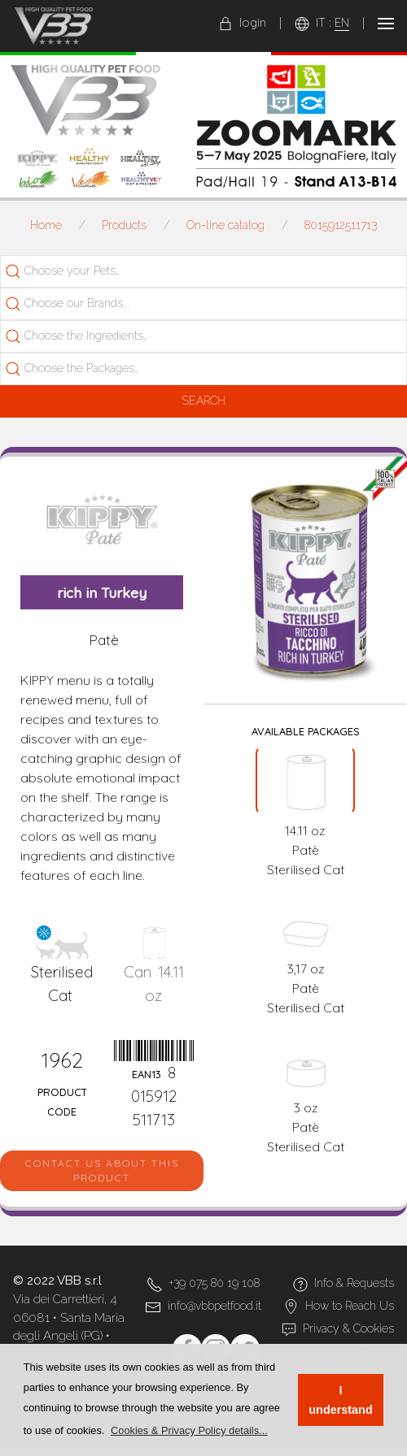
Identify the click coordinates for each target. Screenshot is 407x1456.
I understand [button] (340, 1400)
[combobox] (203, 271)
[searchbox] (94, 271)
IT (321, 22)
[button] (189, 1430)
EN (342, 22)
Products (124, 225)
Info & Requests (354, 1282)
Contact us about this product (102, 1170)
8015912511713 (340, 225)
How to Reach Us (349, 1305)
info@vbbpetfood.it (214, 1305)
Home (46, 225)
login (242, 22)
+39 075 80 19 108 (214, 1282)
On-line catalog (225, 225)
